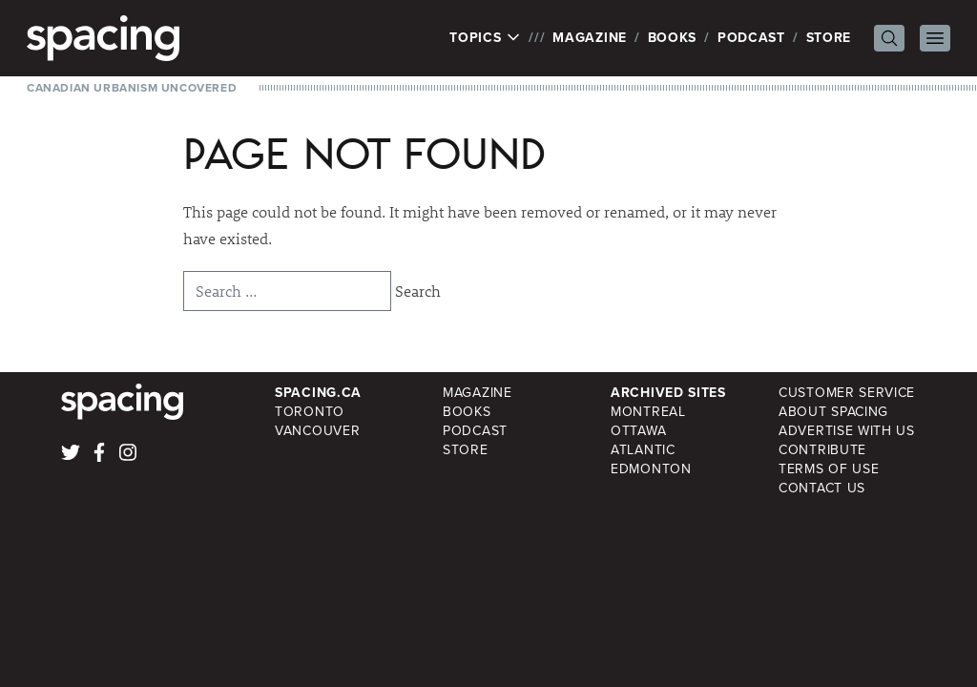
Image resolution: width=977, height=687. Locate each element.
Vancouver (317, 431)
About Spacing (833, 412)
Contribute (822, 450)
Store (829, 38)
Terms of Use (829, 469)
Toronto (309, 412)
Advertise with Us (847, 431)
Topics (485, 38)
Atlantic (643, 450)
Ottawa (638, 431)
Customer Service (847, 393)
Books (672, 38)
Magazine (589, 38)
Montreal (648, 412)
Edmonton (651, 469)
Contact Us (822, 488)
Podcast (751, 38)
